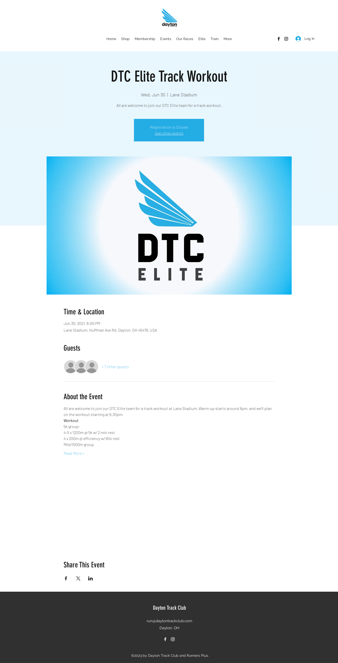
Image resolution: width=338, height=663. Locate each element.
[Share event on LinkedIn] (90, 578)
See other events (169, 133)
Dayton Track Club (169, 607)
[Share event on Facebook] (66, 578)
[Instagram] (286, 38)
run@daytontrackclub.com (169, 621)
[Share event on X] (78, 578)
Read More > (74, 453)
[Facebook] (278, 38)
